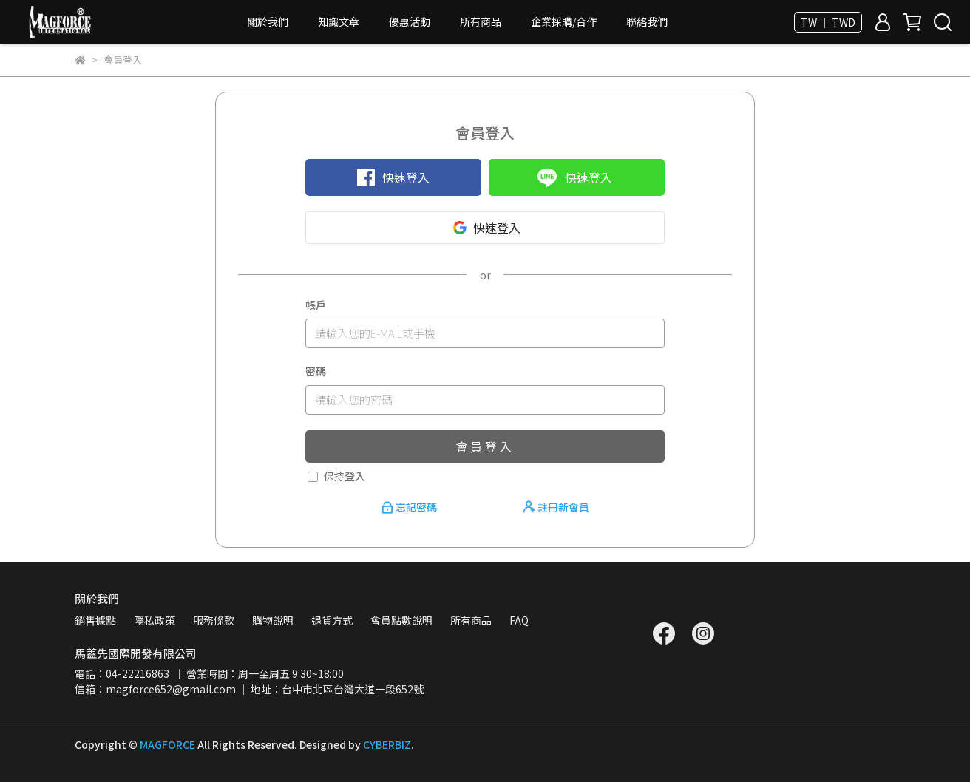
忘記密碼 (410, 507)
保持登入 (344, 476)
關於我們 (267, 21)
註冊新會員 (556, 507)
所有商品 (480, 21)
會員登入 (485, 446)
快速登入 (393, 177)
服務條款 (213, 620)
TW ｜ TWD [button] (828, 22)
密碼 (315, 371)
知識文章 (338, 21)
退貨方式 (332, 620)
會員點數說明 (401, 620)
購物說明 (273, 620)
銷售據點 (95, 620)
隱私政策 (154, 620)
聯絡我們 (647, 21)
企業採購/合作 (564, 21)
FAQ (519, 620)
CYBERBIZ (387, 744)
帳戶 (315, 304)
